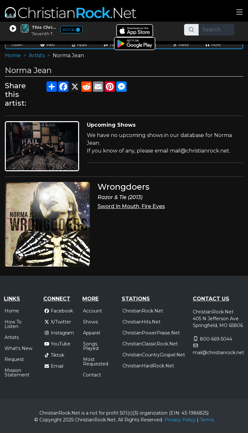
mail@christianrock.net (218, 352)
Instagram (59, 333)
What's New (18, 348)
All (120, 420)
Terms (207, 420)
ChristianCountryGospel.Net (153, 355)
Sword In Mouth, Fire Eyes (131, 206)
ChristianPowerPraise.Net (151, 333)
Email (54, 366)
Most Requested (95, 361)
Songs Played (90, 346)
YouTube (57, 344)
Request (14, 359)
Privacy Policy (180, 420)
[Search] (217, 30)
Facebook (58, 311)
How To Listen (13, 324)
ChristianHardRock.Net (148, 366)
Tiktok (54, 355)
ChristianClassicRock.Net (150, 344)
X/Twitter (57, 322)
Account (92, 311)
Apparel (91, 333)
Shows (90, 322)
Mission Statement (17, 372)
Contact (92, 375)
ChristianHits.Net (141, 322)
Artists (37, 55)
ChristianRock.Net (142, 311)
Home (13, 55)
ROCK (71, 29)
